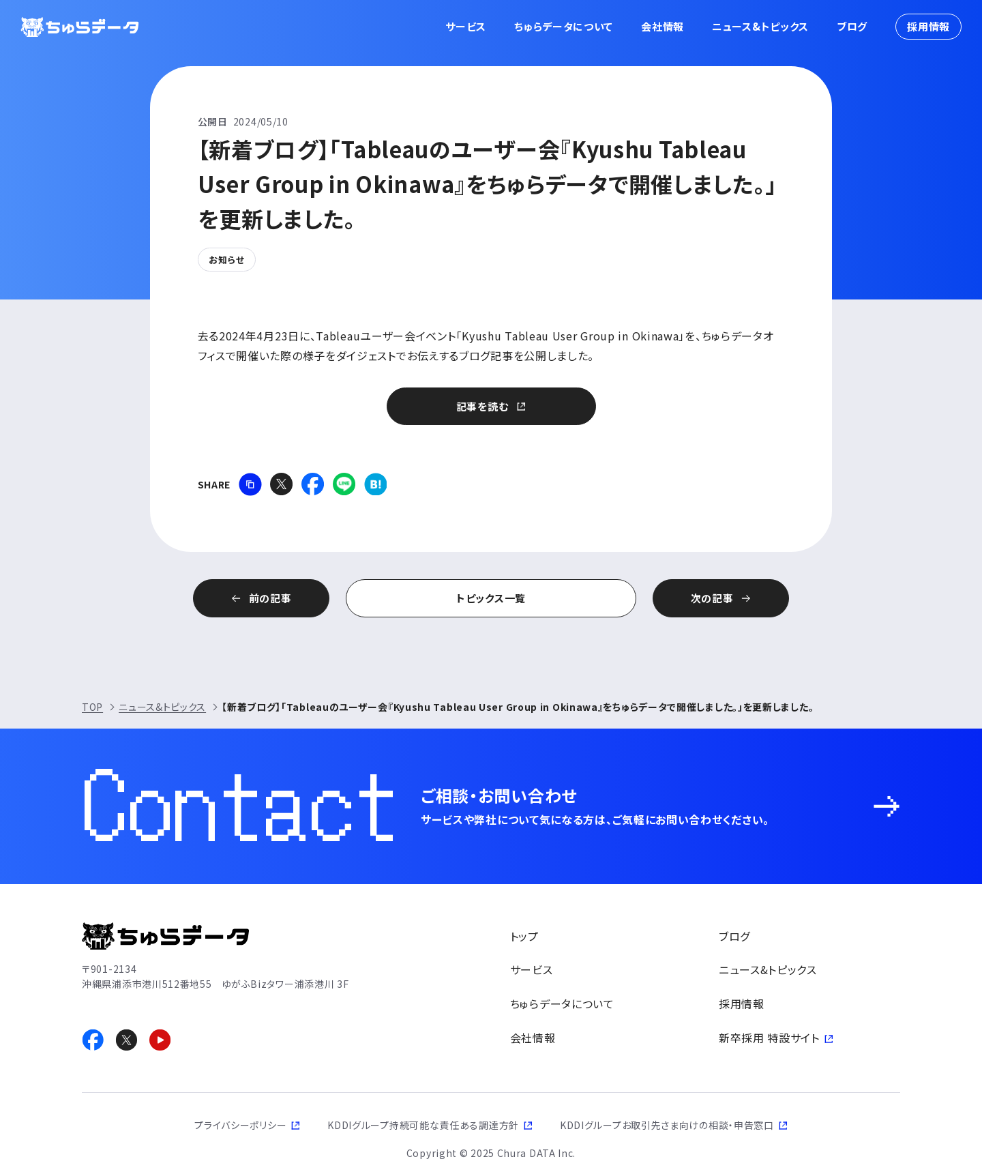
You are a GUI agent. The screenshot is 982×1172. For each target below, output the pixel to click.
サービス (465, 26)
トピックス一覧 (491, 598)
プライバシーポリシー (240, 1125)
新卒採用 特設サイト (769, 1037)
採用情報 (928, 26)
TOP (92, 707)
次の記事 (712, 598)
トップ (524, 936)
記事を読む (482, 406)
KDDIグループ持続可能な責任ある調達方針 (423, 1125)
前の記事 (270, 598)
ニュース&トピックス (760, 26)
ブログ (852, 26)
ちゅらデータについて (563, 26)
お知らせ (227, 259)
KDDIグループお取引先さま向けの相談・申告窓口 (667, 1125)
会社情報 (662, 26)
